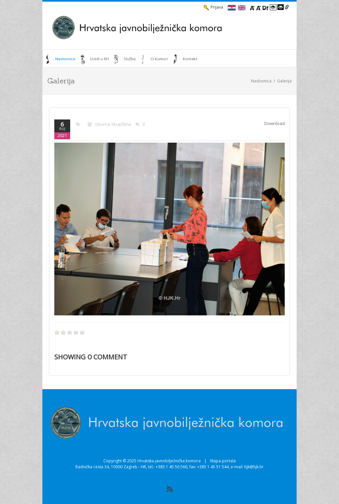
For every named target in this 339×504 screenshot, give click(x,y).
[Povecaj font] (252, 7)
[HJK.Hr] (169, 27)
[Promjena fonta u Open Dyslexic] (265, 7)
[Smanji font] (258, 7)
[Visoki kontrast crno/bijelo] (280, 7)
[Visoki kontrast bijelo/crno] (273, 7)
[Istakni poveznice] (287, 7)
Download (274, 123)
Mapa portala (223, 461)
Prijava (213, 7)
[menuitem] (60, 59)
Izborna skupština (113, 124)
